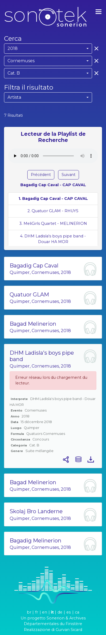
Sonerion (56, 618)
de (60, 612)
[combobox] (48, 48)
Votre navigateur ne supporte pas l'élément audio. (53, 156)
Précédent (41, 174)
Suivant (68, 174)
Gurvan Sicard (69, 629)
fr (36, 612)
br (29, 612)
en (44, 612)
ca (77, 612)
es (68, 612)
